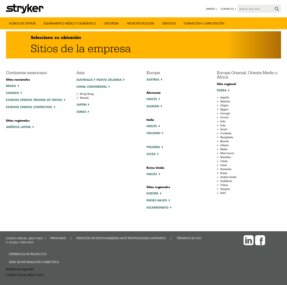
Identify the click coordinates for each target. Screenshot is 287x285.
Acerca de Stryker (22, 23)
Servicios (169, 23)
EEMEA (222, 90)
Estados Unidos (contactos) (29, 107)
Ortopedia (111, 23)
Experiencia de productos (28, 254)
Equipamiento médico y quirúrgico (70, 23)
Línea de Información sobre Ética (34, 262)
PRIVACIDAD (58, 238)
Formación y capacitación (204, 23)
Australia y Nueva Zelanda (99, 80)
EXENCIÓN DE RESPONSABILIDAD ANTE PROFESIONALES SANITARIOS (121, 238)
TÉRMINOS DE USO (189, 238)
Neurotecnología (140, 23)
